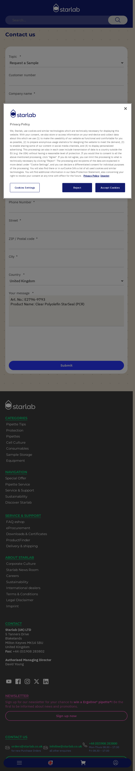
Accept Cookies (110, 187)
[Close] (125, 108)
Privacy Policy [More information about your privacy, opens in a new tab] (91, 175)
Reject (77, 187)
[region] (67, 151)
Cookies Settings (25, 187)
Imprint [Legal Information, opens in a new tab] (104, 175)
